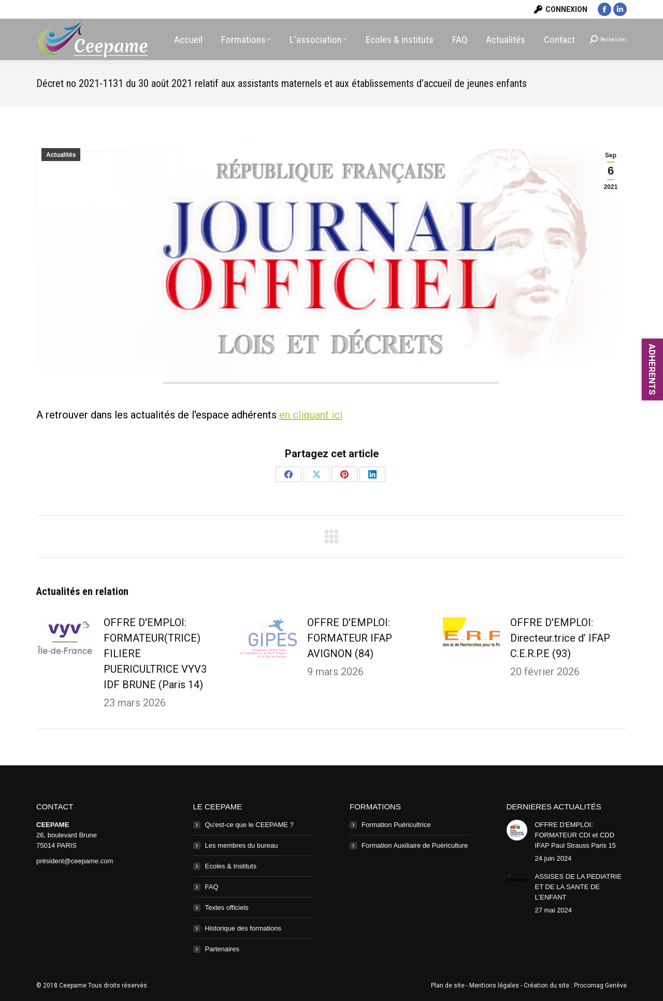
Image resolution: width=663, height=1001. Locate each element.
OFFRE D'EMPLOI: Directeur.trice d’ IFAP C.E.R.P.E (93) (560, 638)
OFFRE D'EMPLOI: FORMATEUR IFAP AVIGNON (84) (349, 638)
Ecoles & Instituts (231, 866)
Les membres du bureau (241, 845)
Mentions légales (494, 985)
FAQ (212, 887)
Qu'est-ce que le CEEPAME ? (249, 825)
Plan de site (448, 985)
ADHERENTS (652, 369)
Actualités (61, 154)
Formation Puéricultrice (396, 825)
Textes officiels (227, 907)
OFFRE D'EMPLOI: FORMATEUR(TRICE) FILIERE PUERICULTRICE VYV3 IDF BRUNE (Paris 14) (155, 653)
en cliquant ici (310, 415)
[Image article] (64, 638)
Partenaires (222, 949)
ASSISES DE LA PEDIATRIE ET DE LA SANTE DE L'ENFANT (578, 887)
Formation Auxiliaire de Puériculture (415, 845)
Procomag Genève (600, 985)
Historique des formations (243, 928)
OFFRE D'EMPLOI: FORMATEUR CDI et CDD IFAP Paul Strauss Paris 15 (575, 835)
